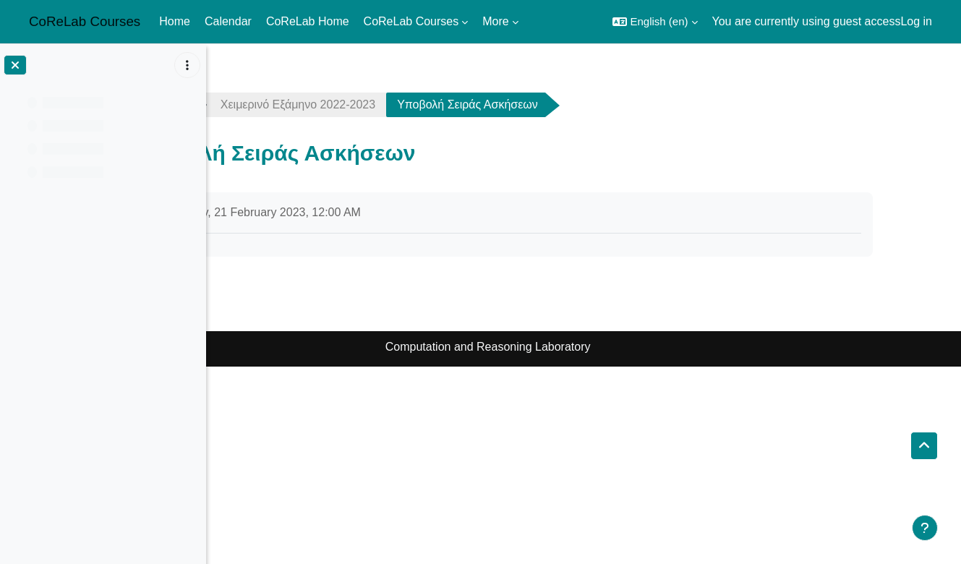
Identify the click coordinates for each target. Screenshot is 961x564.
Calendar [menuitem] (228, 21)
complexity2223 (274, 104)
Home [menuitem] (174, 21)
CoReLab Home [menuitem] (307, 21)
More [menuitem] (495, 21)
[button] (655, 21)
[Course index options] (187, 65)
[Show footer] (925, 528)
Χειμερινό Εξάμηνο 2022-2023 (428, 104)
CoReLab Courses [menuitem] (411, 21)
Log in (916, 21)
